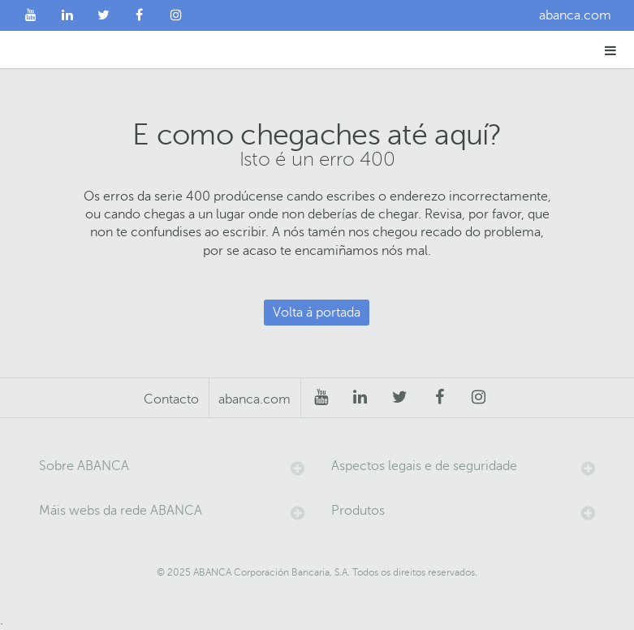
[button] (611, 50)
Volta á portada (316, 312)
